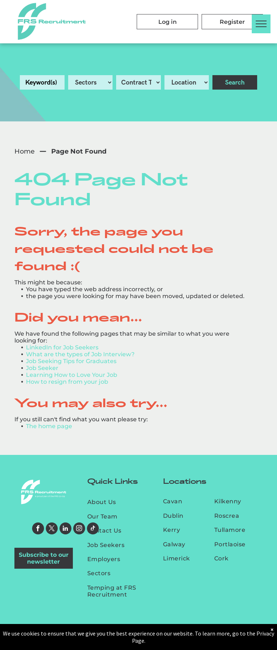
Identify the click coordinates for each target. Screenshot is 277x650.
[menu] (261, 23)
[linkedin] (65, 529)
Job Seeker (42, 368)
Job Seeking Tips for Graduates (71, 361)
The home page (49, 426)
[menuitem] (118, 502)
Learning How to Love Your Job (71, 374)
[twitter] (52, 529)
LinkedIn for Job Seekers (62, 347)
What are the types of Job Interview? (80, 354)
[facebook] (38, 529)
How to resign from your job (67, 381)
